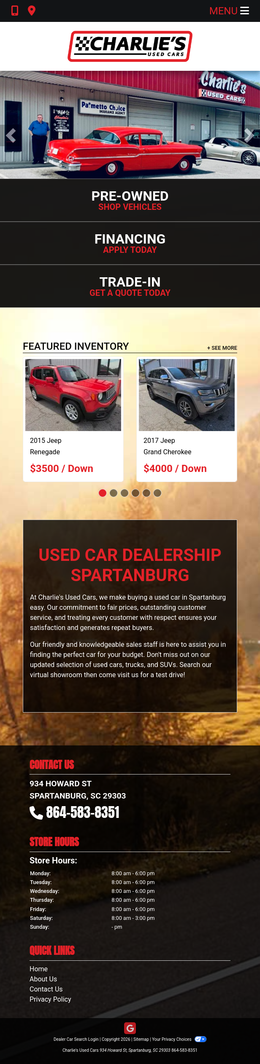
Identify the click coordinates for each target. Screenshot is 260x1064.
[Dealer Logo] (130, 46)
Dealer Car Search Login (76, 1039)
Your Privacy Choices (179, 1039)
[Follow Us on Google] (130, 1028)
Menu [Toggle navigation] (229, 11)
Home (39, 969)
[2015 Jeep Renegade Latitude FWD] (73, 395)
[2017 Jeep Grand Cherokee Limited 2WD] (187, 395)
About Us (43, 979)
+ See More (222, 348)
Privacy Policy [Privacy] (50, 999)
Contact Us (46, 989)
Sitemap (141, 1039)
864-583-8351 (82, 812)
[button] (11, 135)
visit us (127, 675)
